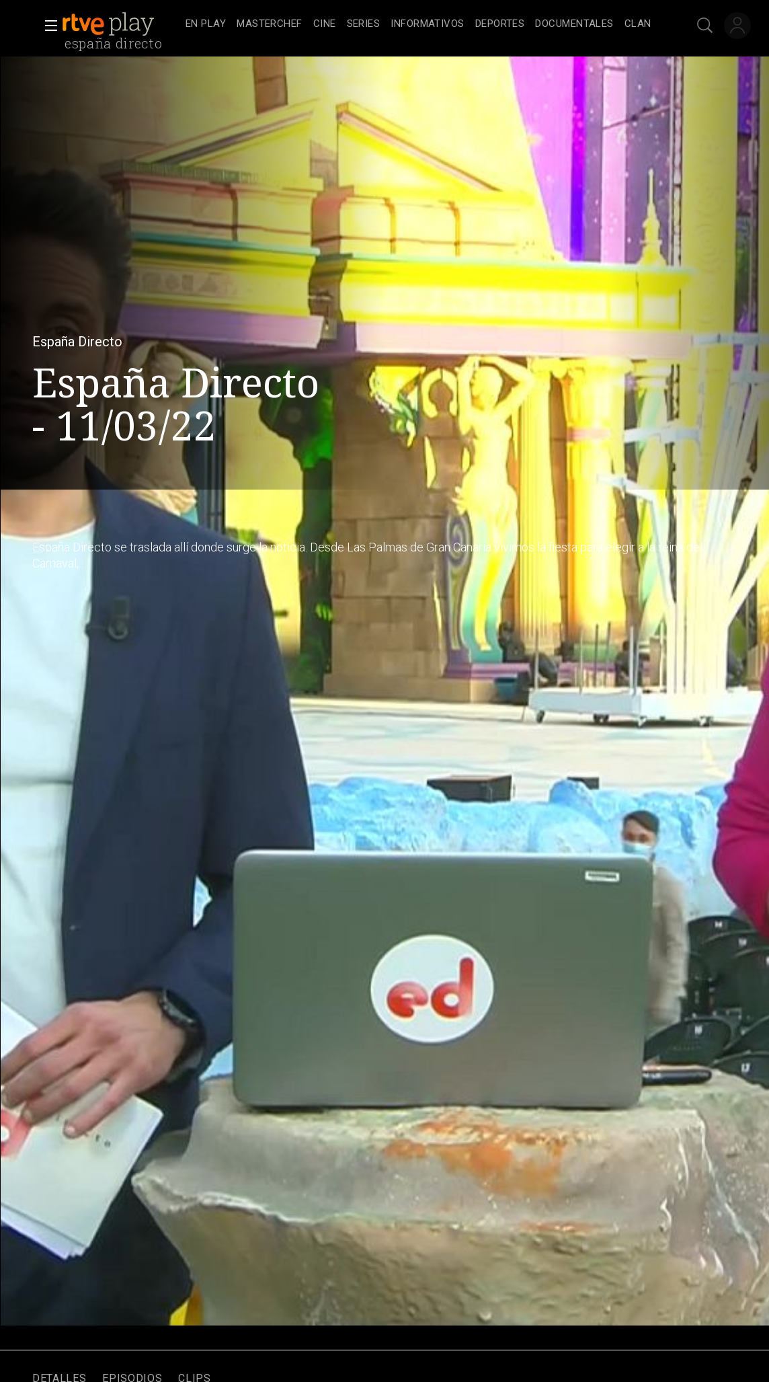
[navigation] (418, 24)
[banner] (121, 24)
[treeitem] (206, 24)
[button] (47, 25)
